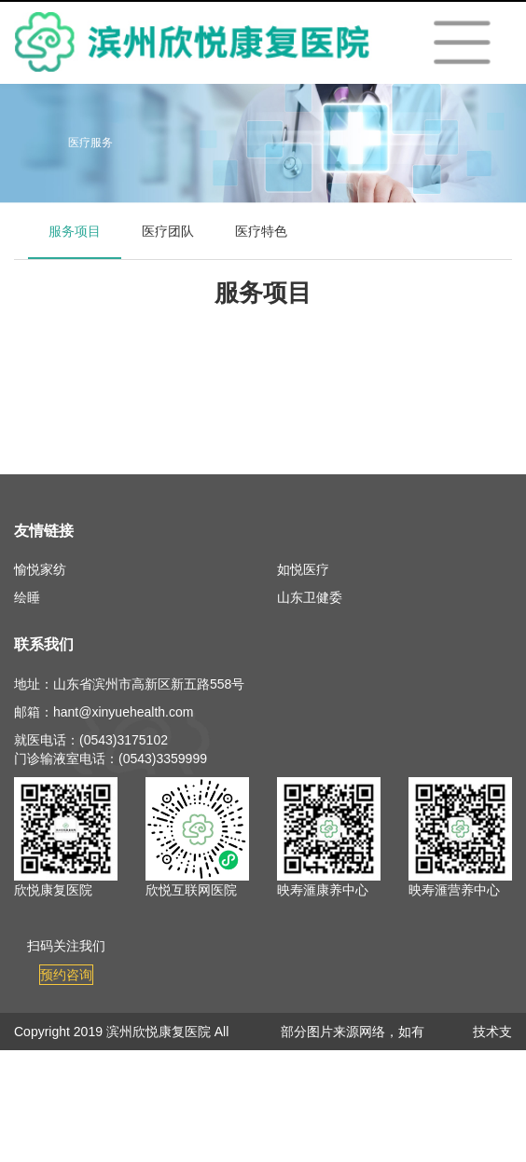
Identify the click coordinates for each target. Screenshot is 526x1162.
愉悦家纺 (40, 569)
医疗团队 (168, 231)
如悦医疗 (303, 569)
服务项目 (74, 231)
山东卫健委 (309, 597)
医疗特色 (261, 231)
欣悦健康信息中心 (486, 1106)
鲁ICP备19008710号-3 (172, 1068)
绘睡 (27, 597)
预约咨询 (66, 974)
